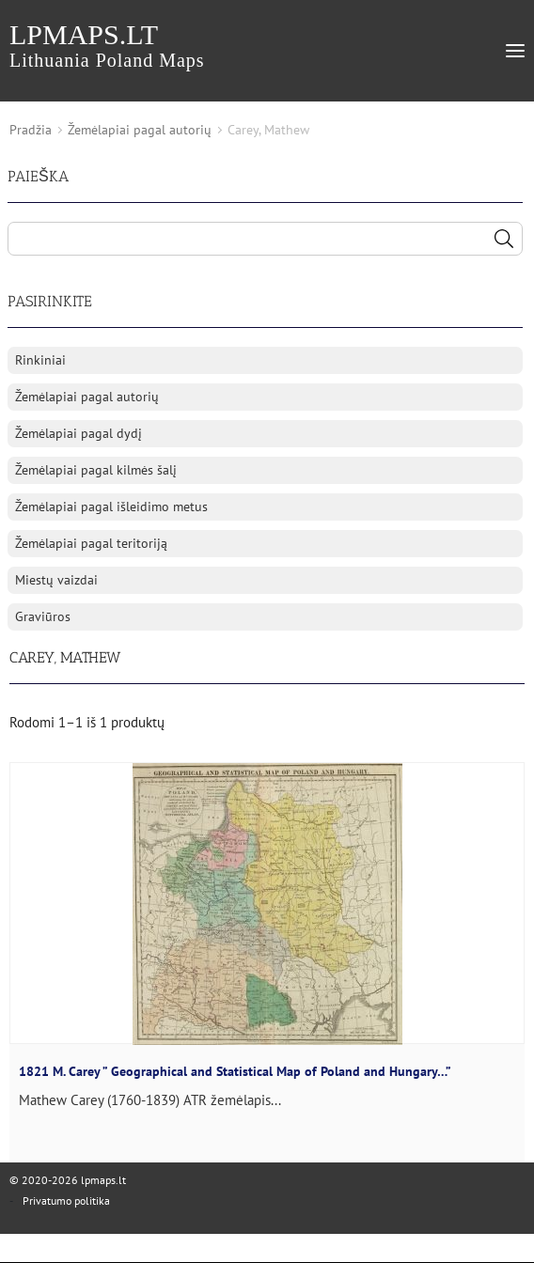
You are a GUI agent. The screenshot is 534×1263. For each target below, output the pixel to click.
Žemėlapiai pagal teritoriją (91, 543)
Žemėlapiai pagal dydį (78, 433)
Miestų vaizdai (56, 579)
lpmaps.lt (107, 44)
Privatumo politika (66, 1200)
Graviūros (43, 616)
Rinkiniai (40, 359)
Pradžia (30, 129)
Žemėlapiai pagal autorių (140, 129)
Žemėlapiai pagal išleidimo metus (111, 506)
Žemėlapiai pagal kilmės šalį (96, 469)
